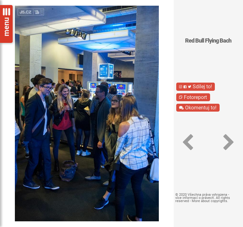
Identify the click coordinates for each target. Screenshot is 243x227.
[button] (188, 142)
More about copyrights (209, 201)
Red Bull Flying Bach (208, 41)
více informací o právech (194, 198)
